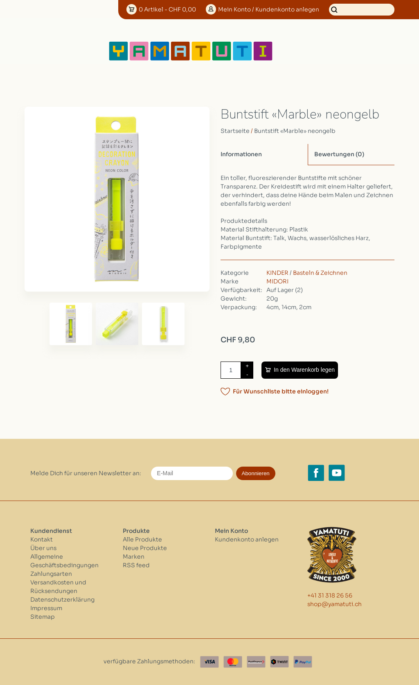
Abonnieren (256, 473)
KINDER (277, 272)
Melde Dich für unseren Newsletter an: (85, 473)
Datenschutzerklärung (62, 599)
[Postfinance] (256, 662)
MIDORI (277, 281)
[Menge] (231, 370)
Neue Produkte (145, 548)
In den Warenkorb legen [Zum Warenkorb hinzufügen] (304, 369)
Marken (133, 556)
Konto (268, 9)
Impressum (46, 608)
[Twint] (279, 662)
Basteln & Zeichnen (320, 272)
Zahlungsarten (51, 573)
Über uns (43, 548)
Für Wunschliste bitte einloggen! (281, 391)
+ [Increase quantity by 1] (247, 366)
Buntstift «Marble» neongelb (295, 131)
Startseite (235, 131)
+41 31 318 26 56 (329, 595)
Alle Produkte (142, 539)
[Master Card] (232, 662)
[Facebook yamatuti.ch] (316, 473)
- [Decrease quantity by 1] (247, 374)
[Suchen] (361, 10)
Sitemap (42, 616)
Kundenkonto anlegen (247, 539)
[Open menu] (300, 51)
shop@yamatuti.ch (334, 604)
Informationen (241, 154)
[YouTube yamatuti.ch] (337, 473)
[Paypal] (302, 662)
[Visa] (209, 662)
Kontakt (41, 539)
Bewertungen (339, 154)
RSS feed (136, 565)
